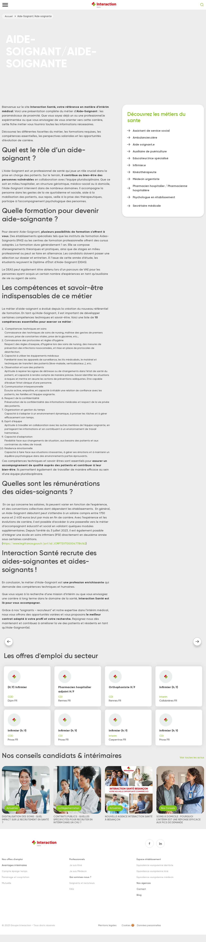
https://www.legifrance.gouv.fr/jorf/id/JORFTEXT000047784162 (46, 543)
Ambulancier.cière (145, 137)
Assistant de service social (151, 130)
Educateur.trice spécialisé (150, 158)
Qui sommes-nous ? (80, 881)
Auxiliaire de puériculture (150, 151)
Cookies (126, 929)
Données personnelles (149, 929)
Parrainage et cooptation (15, 881)
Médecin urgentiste (146, 179)
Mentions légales (107, 929)
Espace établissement (149, 863)
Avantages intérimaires (14, 869)
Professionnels (77, 863)
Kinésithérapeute (144, 172)
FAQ (71, 893)
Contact (141, 893)
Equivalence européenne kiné (152, 875)
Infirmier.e (139, 165)
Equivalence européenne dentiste (155, 869)
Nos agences (144, 887)
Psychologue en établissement (154, 197)
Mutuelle (6, 887)
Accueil (9, 16)
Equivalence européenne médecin (155, 881)
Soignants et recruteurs (82, 887)
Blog (139, 898)
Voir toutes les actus (192, 761)
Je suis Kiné (75, 869)
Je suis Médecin (78, 875)
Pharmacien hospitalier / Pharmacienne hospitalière (160, 188)
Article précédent (9, 642)
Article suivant (196, 642)
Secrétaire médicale (147, 205)
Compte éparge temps (14, 875)
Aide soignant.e (144, 144)
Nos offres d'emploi (12, 863)
